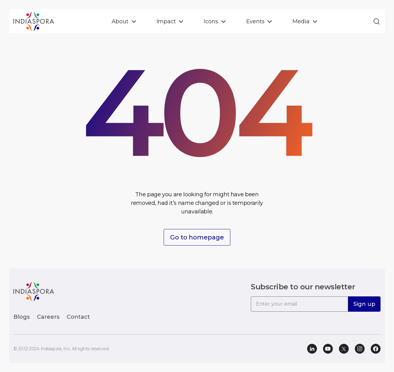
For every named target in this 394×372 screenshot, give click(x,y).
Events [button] (255, 21)
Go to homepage (197, 237)
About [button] (120, 21)
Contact (78, 317)
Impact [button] (166, 21)
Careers (48, 317)
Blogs (21, 317)
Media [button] (300, 21)
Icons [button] (211, 21)
